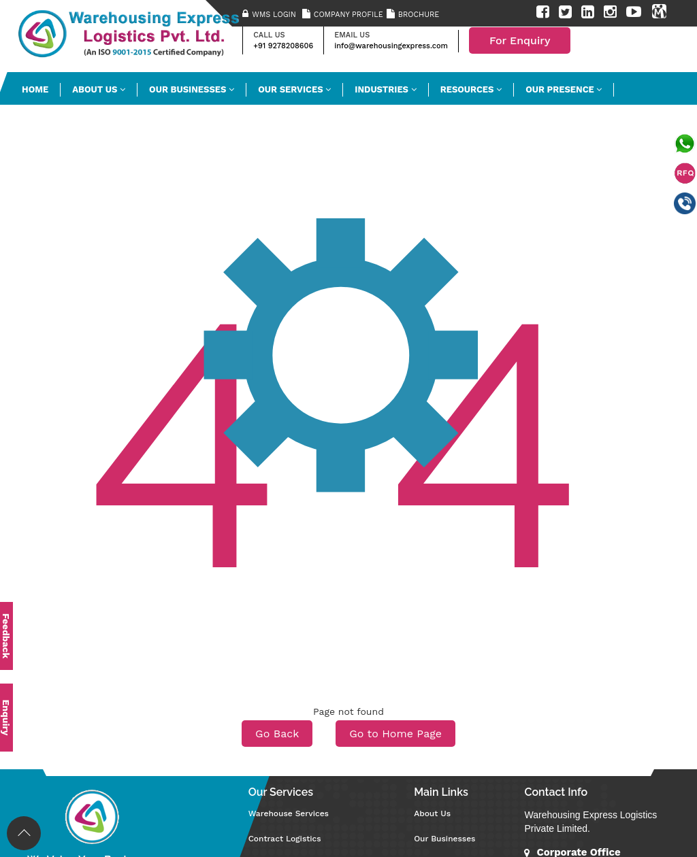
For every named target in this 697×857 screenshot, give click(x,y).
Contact (46, 122)
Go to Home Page (395, 733)
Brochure (418, 14)
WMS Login (274, 14)
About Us (432, 813)
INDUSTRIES (385, 89)
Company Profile (348, 14)
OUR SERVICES (294, 89)
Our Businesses (191, 89)
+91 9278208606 (283, 45)
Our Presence (563, 89)
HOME (35, 89)
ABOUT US (98, 89)
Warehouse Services (288, 813)
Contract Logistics (284, 838)
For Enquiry (520, 40)
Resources (471, 89)
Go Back (277, 733)
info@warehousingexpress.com (391, 45)
